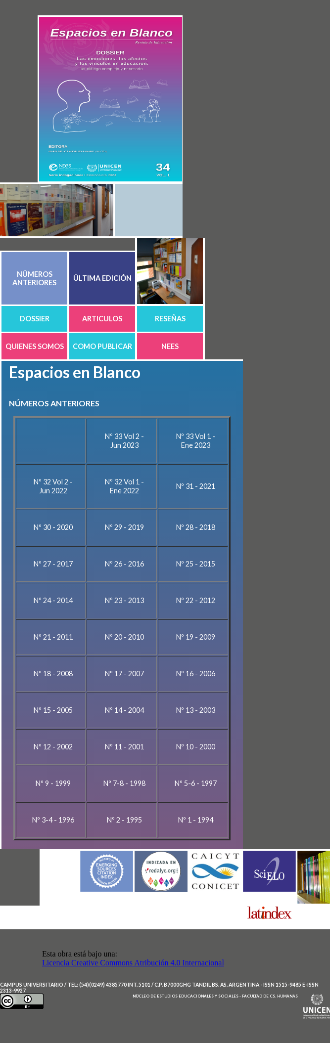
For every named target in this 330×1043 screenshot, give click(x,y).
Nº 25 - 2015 (195, 564)
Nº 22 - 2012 (195, 600)
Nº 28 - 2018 (195, 527)
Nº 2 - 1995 (124, 820)
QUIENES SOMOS (34, 346)
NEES (170, 346)
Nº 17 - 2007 (124, 673)
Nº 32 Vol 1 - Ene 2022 (124, 486)
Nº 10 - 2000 (195, 746)
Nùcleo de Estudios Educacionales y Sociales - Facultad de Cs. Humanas (215, 996)
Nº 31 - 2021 (195, 486)
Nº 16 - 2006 (195, 673)
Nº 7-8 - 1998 (124, 783)
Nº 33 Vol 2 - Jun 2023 (124, 440)
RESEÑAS (170, 318)
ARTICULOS (102, 318)
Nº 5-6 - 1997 (196, 783)
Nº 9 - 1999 (53, 783)
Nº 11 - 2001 (124, 746)
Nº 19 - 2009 (195, 637)
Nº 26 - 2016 (124, 564)
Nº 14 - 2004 (124, 710)
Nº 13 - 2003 (195, 710)
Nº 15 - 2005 (53, 710)
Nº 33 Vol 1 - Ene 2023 (195, 440)
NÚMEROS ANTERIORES (34, 278)
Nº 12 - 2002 (53, 746)
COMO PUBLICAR (102, 346)
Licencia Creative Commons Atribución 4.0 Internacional (133, 962)
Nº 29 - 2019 (124, 527)
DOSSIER (34, 318)
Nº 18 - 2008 (53, 673)
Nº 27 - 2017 (53, 564)
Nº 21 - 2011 (53, 637)
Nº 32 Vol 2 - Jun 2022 (53, 486)
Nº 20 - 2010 (124, 637)
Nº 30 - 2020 (53, 527)
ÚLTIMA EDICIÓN (102, 278)
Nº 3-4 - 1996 (53, 820)
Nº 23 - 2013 (124, 600)
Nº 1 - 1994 (195, 820)
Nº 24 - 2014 (53, 600)
